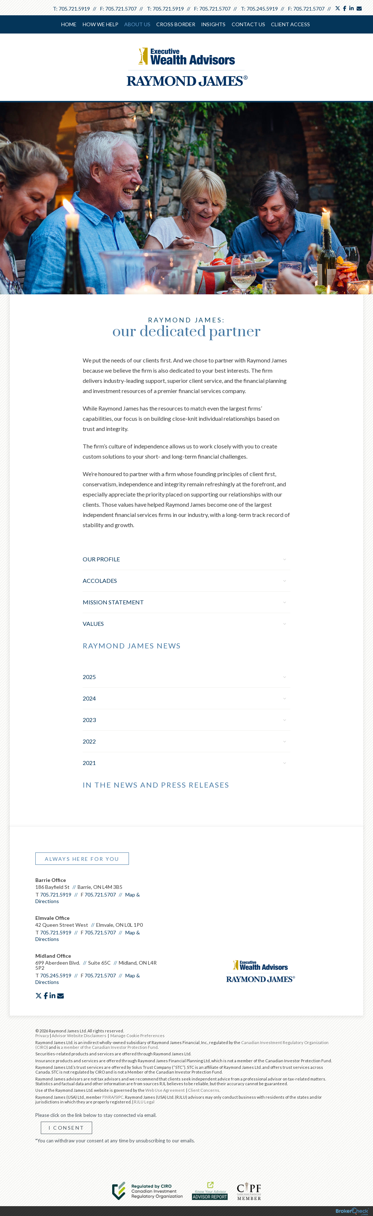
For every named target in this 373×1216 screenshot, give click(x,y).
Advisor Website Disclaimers (79, 1034)
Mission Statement (184, 601)
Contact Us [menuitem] (248, 24)
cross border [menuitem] (175, 24)
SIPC (119, 1096)
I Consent (66, 1127)
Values (184, 622)
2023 (184, 718)
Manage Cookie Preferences (137, 1034)
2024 (184, 697)
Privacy (42, 1034)
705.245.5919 (262, 8)
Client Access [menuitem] (290, 24)
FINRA (108, 1096)
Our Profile (184, 558)
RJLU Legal (144, 1101)
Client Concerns (203, 1089)
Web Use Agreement (165, 1089)
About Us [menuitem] (137, 24)
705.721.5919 (74, 8)
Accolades (184, 579)
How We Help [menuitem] (100, 24)
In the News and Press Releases (156, 784)
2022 (184, 740)
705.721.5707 (121, 8)
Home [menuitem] (69, 24)
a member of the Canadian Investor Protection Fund (109, 1046)
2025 (184, 675)
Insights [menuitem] (213, 24)
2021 (184, 761)
